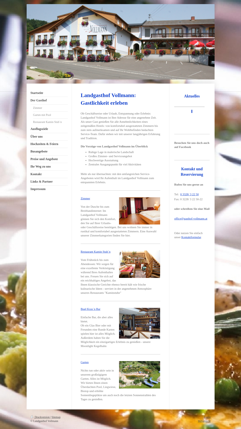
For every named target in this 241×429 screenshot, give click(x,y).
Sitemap (55, 417)
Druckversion (40, 417)
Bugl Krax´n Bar (90, 309)
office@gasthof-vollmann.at (190, 218)
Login (207, 417)
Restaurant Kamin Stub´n (95, 251)
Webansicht (204, 421)
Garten (85, 362)
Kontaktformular (191, 237)
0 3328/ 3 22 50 (189, 194)
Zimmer (85, 198)
